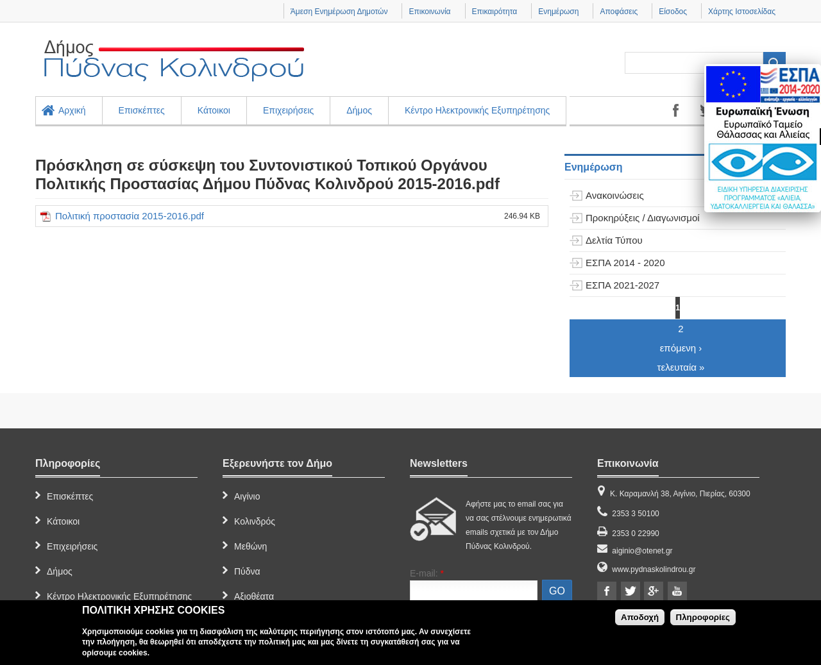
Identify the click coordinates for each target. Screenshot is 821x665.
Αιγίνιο (247, 496)
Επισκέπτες (142, 110)
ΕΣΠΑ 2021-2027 (622, 285)
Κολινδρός (254, 521)
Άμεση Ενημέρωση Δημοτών (339, 11)
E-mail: (427, 573)
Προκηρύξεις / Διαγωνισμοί (643, 217)
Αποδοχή (640, 617)
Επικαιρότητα (495, 11)
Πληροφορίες (703, 617)
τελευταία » (681, 367)
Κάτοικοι (214, 110)
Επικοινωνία (429, 11)
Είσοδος (673, 11)
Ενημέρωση (558, 11)
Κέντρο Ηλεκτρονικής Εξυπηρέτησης (477, 110)
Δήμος (359, 110)
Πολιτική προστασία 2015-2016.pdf (129, 215)
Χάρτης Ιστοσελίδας (741, 11)
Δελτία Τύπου (614, 240)
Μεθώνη (250, 546)
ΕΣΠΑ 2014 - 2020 (625, 262)
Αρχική (72, 110)
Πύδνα (247, 571)
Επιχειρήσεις (288, 110)
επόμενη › (681, 347)
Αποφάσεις (619, 11)
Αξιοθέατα (254, 596)
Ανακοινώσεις (615, 195)
